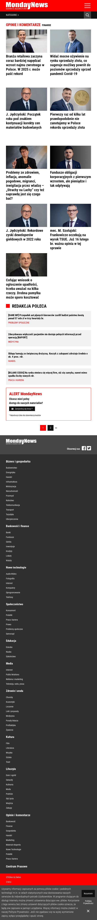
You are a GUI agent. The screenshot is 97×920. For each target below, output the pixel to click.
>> (56, 428)
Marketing (10, 840)
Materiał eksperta (13, 845)
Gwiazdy (9, 780)
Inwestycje (10, 546)
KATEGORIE (12, 15)
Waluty (9, 560)
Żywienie (9, 730)
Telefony (9, 597)
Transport (10, 510)
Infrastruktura (11, 482)
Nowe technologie (16, 567)
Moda (8, 789)
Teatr (8, 762)
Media (9, 663)
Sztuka (9, 757)
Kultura (10, 737)
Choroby (9, 697)
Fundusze (10, 537)
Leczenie (9, 706)
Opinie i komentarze (18, 815)
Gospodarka (11, 831)
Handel (9, 477)
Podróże (9, 794)
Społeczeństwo (14, 604)
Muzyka (9, 752)
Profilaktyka (11, 725)
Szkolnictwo (11, 656)
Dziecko (9, 647)
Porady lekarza (12, 720)
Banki (8, 532)
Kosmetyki (10, 702)
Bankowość (10, 821)
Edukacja (11, 640)
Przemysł (10, 496)
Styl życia (10, 798)
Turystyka (10, 514)
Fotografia (10, 578)
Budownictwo (11, 468)
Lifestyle (11, 769)
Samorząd (10, 634)
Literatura (10, 748)
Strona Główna (13, 877)
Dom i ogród (11, 775)
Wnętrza (9, 803)
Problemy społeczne (14, 629)
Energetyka (10, 472)
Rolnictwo (10, 500)
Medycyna (10, 716)
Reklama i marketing (14, 679)
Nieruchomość (12, 491)
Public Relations (12, 674)
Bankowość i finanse (17, 526)
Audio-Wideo (11, 574)
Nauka (8, 652)
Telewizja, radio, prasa (15, 684)
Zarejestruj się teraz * (22, 409)
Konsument (11, 610)
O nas (8, 882)
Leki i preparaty (12, 711)
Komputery (10, 588)
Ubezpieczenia (12, 519)
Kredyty (9, 551)
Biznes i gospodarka (18, 461)
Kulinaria (9, 784)
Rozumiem (88, 893)
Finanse (9, 826)
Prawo (8, 624)
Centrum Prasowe (16, 866)
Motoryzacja (11, 486)
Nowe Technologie (13, 849)
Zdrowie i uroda (14, 691)
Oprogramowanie (13, 592)
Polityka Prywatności (88, 902)
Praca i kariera (12, 620)
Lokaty (9, 556)
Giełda (8, 542)
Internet (9, 583)
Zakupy (9, 808)
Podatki (9, 615)
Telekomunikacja (13, 505)
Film (8, 743)
